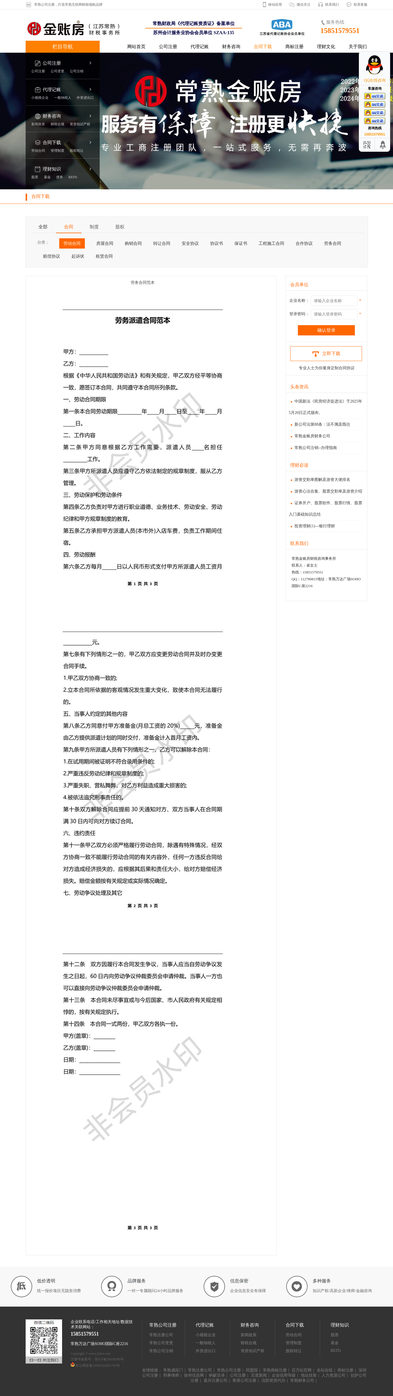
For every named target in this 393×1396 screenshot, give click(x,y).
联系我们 (332, 5)
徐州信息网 (194, 1375)
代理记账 (200, 46)
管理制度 (57, 151)
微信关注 (303, 5)
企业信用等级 (284, 1375)
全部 (43, 226)
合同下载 (263, 46)
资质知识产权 (80, 124)
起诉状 (77, 256)
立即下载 (326, 353)
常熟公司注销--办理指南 (313, 448)
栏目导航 (62, 47)
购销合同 (133, 243)
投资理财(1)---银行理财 (312, 526)
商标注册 (294, 46)
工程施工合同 (271, 243)
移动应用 (275, 5)
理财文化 (326, 46)
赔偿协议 (51, 256)
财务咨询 (231, 46)
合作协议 (304, 243)
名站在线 (325, 1370)
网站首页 (136, 46)
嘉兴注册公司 (216, 1380)
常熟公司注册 (229, 1370)
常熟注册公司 (161, 1335)
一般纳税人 (62, 98)
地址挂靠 (309, 1375)
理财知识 (52, 169)
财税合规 (57, 124)
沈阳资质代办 (273, 1380)
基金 (47, 177)
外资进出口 (85, 98)
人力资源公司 (333, 1375)
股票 (34, 177)
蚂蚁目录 (217, 1375)
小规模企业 (39, 98)
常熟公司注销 (161, 1351)
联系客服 (360, 5)
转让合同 (161, 243)
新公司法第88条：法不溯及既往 (319, 424)
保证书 (240, 243)
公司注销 (76, 71)
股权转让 (76, 151)
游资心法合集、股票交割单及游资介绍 (325, 491)
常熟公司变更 (161, 1343)
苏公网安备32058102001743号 (97, 1366)
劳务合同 (332, 243)
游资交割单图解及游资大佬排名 (319, 479)
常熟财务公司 (302, 1380)
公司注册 (168, 46)
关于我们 (358, 46)
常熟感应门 (173, 1370)
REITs (73, 177)
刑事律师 (171, 1375)
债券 (59, 177)
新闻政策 (38, 124)
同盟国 (252, 1370)
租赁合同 (104, 256)
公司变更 (57, 71)
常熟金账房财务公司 (309, 436)
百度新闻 (259, 1375)
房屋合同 (104, 243)
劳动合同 (38, 151)
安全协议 (190, 243)
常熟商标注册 (275, 1370)
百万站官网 (302, 1370)
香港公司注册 (244, 1380)
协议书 (216, 243)
